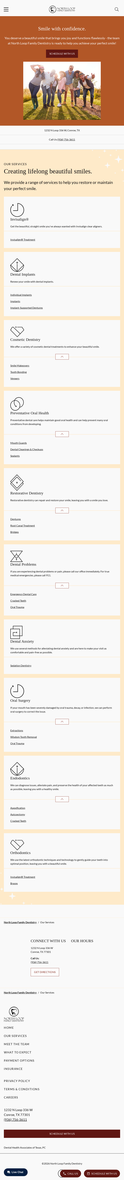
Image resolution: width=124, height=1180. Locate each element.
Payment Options (19, 1060)
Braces (14, 883)
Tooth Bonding (18, 371)
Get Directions (45, 971)
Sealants (15, 455)
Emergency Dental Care (23, 594)
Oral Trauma (17, 607)
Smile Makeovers (19, 365)
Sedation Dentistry (20, 665)
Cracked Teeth (18, 600)
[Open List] (62, 357)
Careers (11, 1097)
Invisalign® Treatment (22, 239)
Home (9, 1027)
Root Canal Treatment (22, 525)
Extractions (16, 730)
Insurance (13, 1069)
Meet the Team (17, 1044)
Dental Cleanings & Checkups (26, 449)
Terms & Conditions (22, 1089)
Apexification (17, 807)
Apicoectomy (17, 814)
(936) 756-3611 (66, 139)
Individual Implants (21, 294)
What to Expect (17, 1052)
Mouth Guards (18, 442)
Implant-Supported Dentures (26, 307)
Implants (15, 301)
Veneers (14, 378)
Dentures (15, 519)
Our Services (15, 1036)
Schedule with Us (62, 53)
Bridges (14, 531)
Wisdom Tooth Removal (23, 736)
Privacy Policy (17, 1081)
